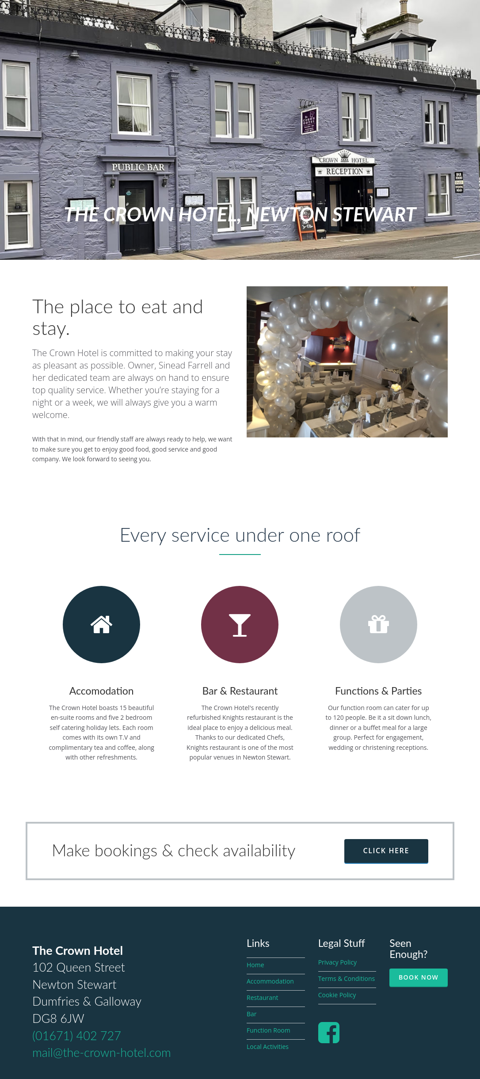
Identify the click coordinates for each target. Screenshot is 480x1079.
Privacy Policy (337, 962)
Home (255, 965)
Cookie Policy (337, 995)
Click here (386, 850)
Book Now (418, 977)
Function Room (268, 1030)
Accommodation (270, 981)
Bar (252, 1014)
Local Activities (268, 1046)
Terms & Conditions (346, 978)
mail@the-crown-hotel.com (101, 1052)
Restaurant (262, 997)
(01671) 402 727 (76, 1035)
